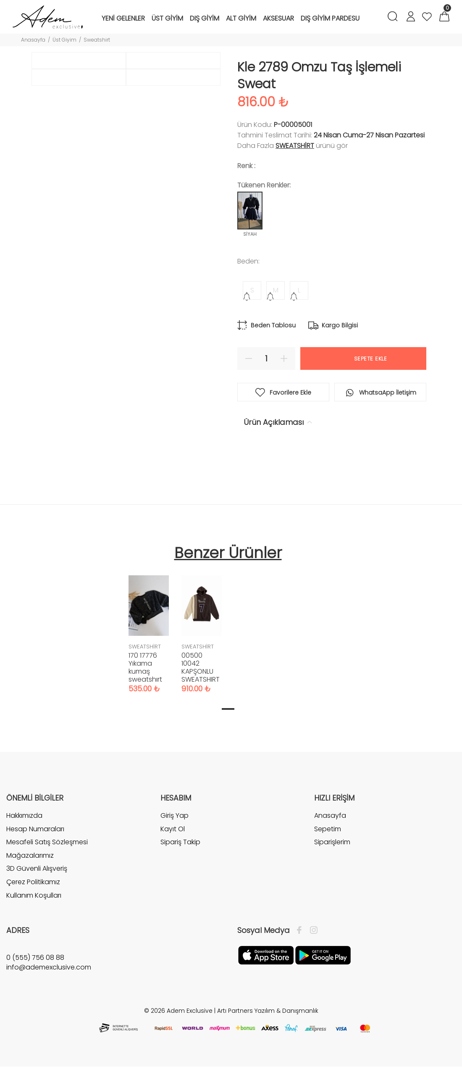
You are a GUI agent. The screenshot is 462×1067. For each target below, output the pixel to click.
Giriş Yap (174, 815)
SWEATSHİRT (295, 145)
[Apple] (265, 955)
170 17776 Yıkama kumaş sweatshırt (145, 667)
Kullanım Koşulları (33, 895)
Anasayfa (33, 39)
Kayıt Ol (172, 829)
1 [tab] (228, 709)
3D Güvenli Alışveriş (36, 868)
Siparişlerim (332, 842)
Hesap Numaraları (35, 829)
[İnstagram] (312, 930)
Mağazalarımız (30, 855)
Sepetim (327, 829)
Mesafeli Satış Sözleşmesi (47, 842)
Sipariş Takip (180, 842)
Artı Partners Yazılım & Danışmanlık (267, 1010)
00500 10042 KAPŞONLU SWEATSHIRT (200, 667)
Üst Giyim (64, 39)
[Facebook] (301, 930)
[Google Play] (323, 955)
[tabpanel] (148, 626)
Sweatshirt (97, 39)
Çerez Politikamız (33, 882)
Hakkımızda (24, 815)
